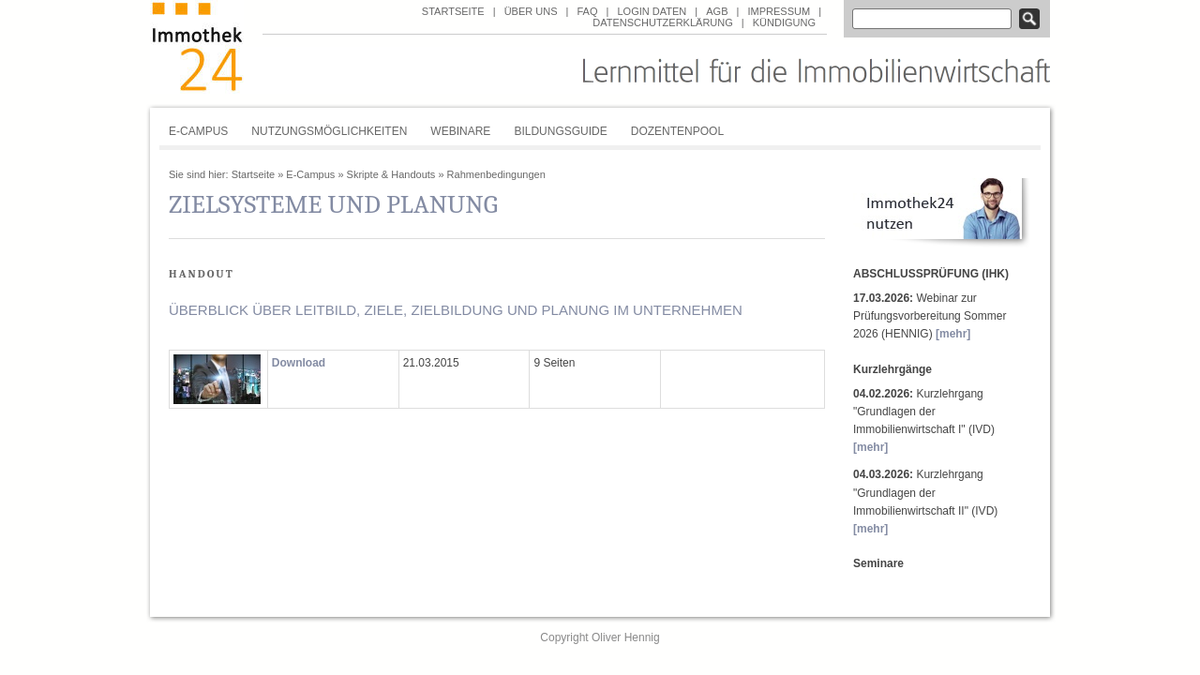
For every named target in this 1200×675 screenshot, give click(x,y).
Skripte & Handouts (391, 174)
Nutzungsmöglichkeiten (329, 131)
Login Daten (651, 11)
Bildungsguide (560, 131)
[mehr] (953, 333)
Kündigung (784, 22)
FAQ (587, 11)
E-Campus (198, 131)
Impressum (778, 11)
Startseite (453, 11)
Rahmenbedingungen (496, 174)
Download (298, 362)
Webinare (460, 131)
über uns (531, 11)
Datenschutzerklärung (662, 22)
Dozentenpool (677, 131)
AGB (717, 11)
